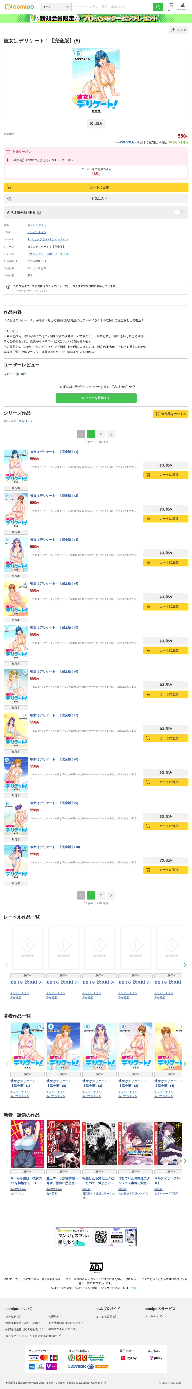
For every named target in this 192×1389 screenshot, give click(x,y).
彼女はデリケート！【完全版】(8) (54, 759)
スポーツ (51, 253)
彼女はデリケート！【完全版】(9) (54, 803)
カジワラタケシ (36, 225)
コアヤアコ (17, 1193)
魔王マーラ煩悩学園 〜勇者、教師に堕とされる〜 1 (62, 1180)
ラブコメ (65, 253)
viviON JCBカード (129, 142)
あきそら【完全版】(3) (62, 982)
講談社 (86, 1189)
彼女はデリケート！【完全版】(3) (54, 539)
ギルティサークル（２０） (170, 1180)
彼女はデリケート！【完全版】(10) (55, 847)
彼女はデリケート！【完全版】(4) (54, 583)
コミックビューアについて (29, 290)
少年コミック (35, 253)
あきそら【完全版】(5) (170, 982)
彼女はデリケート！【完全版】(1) (54, 452)
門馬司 (174, 1193)
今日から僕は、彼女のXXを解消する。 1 (26, 1180)
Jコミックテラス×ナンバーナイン (47, 239)
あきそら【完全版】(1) (134, 982)
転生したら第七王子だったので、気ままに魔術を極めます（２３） (98, 1180)
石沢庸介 (87, 1193)
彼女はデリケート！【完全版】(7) (54, 715)
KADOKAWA (18, 1189)
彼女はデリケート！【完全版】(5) (54, 627)
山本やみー (161, 1193)
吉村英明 (51, 1193)
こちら (133, 1287)
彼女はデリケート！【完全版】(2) (54, 495)
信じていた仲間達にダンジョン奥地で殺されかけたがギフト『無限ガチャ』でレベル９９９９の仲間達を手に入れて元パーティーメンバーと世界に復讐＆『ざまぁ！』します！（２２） (134, 1180)
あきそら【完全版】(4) (98, 982)
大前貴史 (123, 1193)
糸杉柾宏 (15, 997)
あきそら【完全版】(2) (26, 982)
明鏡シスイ (138, 1193)
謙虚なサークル (105, 1193)
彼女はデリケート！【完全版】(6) (54, 671)
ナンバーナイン (36, 232)
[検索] (158, 7)
